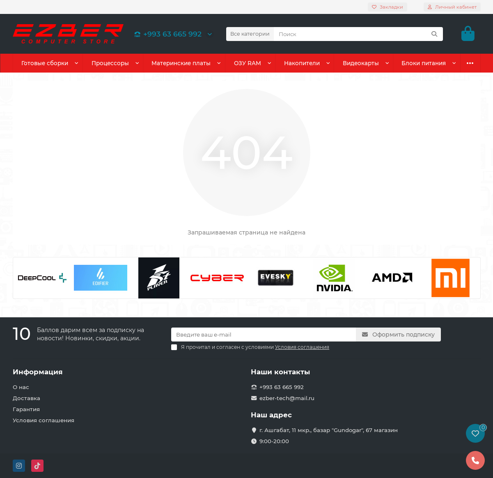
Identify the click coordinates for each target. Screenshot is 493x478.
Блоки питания (423, 63)
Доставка (26, 398)
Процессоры (110, 63)
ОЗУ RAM (247, 63)
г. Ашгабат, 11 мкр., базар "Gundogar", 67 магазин (328, 430)
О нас (21, 387)
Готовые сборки (44, 63)
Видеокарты (361, 63)
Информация (38, 372)
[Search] (358, 34)
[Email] (263, 334)
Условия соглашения (43, 420)
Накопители (302, 63)
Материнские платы (181, 63)
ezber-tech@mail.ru (286, 398)
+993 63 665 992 (167, 34)
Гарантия (26, 409)
